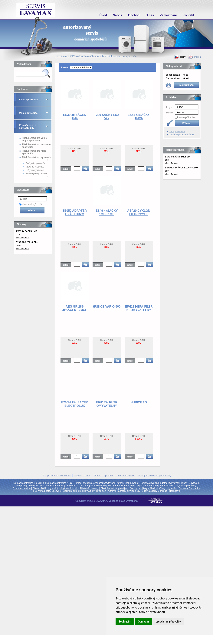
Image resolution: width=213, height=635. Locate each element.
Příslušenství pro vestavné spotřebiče (36, 145)
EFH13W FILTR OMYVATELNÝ (106, 404)
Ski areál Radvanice (189, 488)
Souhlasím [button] (125, 621)
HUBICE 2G (138, 402)
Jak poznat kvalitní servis (57, 475)
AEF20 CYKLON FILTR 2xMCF (138, 212)
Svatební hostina (22, 488)
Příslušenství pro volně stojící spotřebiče (34, 139)
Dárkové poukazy (89, 488)
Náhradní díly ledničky (128, 491)
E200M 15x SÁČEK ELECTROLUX (74, 404)
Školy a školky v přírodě (154, 491)
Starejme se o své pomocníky (154, 475)
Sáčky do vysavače (35, 163)
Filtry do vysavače (35, 170)
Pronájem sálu (98, 485)
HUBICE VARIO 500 (106, 306)
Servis (117, 15)
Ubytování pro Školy (185, 485)
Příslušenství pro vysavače (36, 157)
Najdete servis (82, 475)
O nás (150, 15)
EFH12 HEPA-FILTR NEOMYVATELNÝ (139, 308)
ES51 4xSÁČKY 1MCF (139, 116)
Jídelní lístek (166, 485)
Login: (169, 107)
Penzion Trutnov (105, 491)
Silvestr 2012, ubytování (45, 488)
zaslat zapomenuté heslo (182, 134)
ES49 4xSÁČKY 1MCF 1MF (107, 212)
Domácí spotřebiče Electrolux (28, 483)
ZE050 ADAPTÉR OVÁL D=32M (75, 212)
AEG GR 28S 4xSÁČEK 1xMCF (74, 308)
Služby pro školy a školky (143, 488)
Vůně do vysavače (35, 166)
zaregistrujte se (177, 131)
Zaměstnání (168, 15)
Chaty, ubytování (168, 488)
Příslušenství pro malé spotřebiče (34, 152)
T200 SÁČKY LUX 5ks (106, 116)
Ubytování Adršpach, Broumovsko (46, 485)
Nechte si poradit (103, 475)
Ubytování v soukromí (76, 485)
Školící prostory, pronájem (114, 488)
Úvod (103, 15)
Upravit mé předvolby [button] (168, 621)
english (194, 57)
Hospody (174, 491)
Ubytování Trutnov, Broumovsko (121, 483)
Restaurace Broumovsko (121, 485)
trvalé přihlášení (187, 117)
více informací (22, 237)
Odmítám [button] (143, 621)
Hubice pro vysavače (36, 173)
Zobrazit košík (186, 85)
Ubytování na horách (147, 485)
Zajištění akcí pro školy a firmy (79, 491)
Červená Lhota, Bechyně (47, 491)
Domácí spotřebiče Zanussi (88, 483)
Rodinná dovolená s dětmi (153, 483)
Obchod (133, 15)
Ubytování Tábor (178, 483)
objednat (27, 204)
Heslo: (169, 112)
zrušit (40, 204)
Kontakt (188, 15)
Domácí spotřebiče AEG (59, 483)
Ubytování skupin (69, 488)
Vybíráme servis (126, 475)
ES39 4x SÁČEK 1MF (74, 116)
